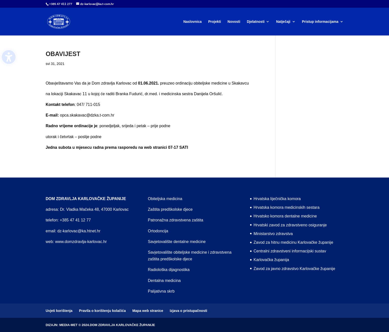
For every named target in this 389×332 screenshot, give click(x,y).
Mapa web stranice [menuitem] (147, 311)
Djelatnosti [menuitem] (256, 22)
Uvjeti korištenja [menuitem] (59, 311)
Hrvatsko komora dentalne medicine (285, 216)
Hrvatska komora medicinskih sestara (287, 207)
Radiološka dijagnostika (169, 270)
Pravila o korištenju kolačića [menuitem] (102, 311)
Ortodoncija (158, 231)
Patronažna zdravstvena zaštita (175, 220)
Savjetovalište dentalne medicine (177, 242)
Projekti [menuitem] (214, 22)
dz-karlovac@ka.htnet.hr (78, 231)
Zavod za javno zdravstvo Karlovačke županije (294, 269)
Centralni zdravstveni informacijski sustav (290, 251)
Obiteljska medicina (165, 199)
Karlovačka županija (271, 260)
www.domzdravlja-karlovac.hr (81, 242)
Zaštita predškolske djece (170, 209)
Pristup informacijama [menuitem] (320, 22)
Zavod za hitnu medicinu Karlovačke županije (293, 242)
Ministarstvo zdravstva (273, 234)
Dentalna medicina (164, 280)
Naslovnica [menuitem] (192, 22)
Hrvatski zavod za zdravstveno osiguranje (290, 225)
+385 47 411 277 (60, 4)
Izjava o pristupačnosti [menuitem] (188, 311)
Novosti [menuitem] (233, 22)
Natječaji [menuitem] (283, 22)
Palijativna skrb (161, 291)
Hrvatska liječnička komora (277, 199)
